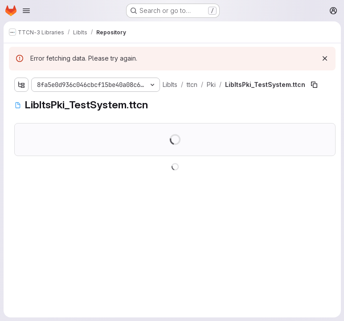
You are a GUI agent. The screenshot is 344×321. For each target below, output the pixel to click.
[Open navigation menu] (26, 11)
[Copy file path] (314, 85)
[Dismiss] (324, 58)
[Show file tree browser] (21, 85)
